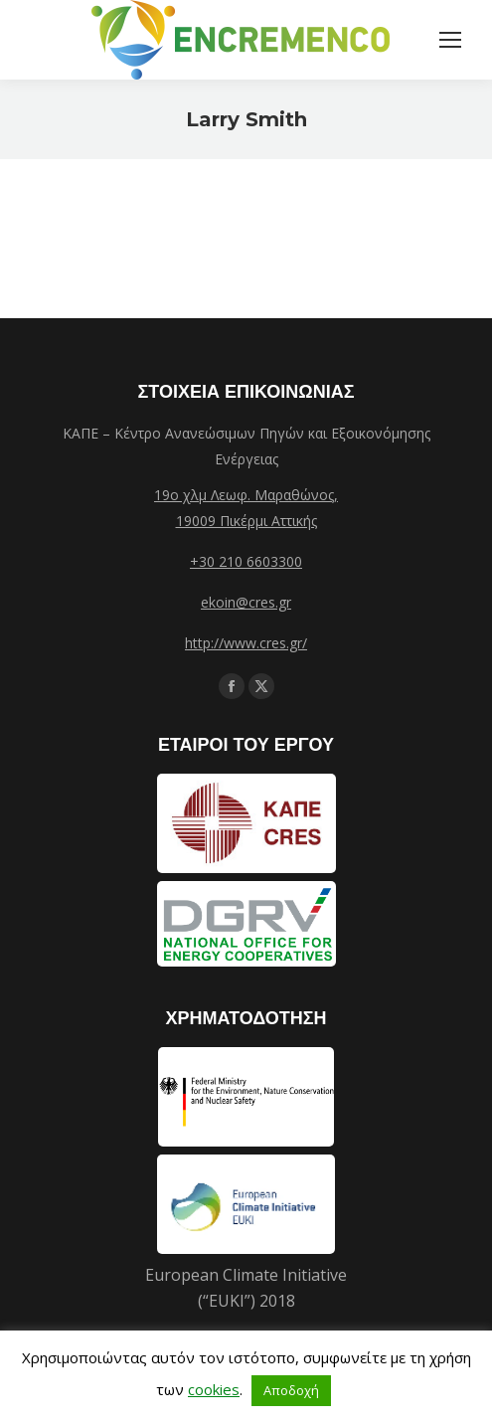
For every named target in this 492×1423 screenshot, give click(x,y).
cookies (214, 1389)
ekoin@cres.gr (246, 602)
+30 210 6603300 (246, 561)
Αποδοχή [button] (291, 1390)
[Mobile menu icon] (450, 40)
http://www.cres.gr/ (246, 642)
